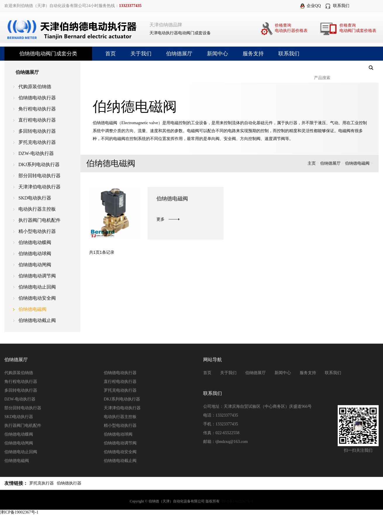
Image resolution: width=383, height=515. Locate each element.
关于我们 (140, 54)
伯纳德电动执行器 (37, 97)
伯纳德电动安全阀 (37, 298)
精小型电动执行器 (37, 231)
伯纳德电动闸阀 (34, 264)
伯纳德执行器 (69, 483)
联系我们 (341, 6)
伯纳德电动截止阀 (37, 320)
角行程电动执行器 (37, 108)
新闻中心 (217, 54)
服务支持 (253, 54)
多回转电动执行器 (37, 131)
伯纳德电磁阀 (32, 309)
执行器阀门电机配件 (39, 220)
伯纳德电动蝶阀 (34, 242)
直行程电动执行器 (37, 119)
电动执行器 (168, 33)
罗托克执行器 (41, 483)
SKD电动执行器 (34, 197)
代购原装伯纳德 (34, 86)
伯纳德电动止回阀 (37, 286)
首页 (110, 54)
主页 (312, 163)
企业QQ (314, 6)
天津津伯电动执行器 (39, 186)
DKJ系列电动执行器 (39, 164)
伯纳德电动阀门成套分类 (48, 54)
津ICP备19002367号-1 (236, 501)
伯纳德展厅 (179, 54)
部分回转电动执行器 (39, 175)
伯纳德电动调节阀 (37, 275)
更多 (160, 219)
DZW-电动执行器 (36, 153)
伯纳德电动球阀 (34, 253)
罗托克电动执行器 (37, 142)
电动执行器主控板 (37, 209)
